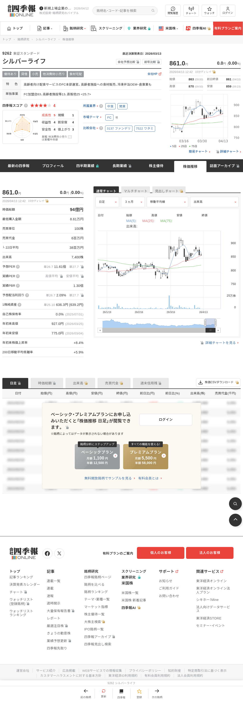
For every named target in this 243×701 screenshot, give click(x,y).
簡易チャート (198, 151)
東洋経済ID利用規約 (123, 674)
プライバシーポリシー (146, 669)
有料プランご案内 (227, 28)
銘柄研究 (75, 28)
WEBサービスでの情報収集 (101, 669)
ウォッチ (209, 11)
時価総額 (45, 383)
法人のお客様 (212, 553)
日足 (102, 206)
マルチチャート (151, 191)
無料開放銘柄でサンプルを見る (108, 475)
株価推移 (190, 166)
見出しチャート (192, 191)
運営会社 (19, 669)
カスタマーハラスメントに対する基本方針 (69, 674)
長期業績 (119, 166)
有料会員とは (148, 475)
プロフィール (53, 166)
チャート (191, 10)
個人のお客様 (164, 553)
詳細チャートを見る (218, 347)
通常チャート (111, 191)
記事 (44, 28)
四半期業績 (85, 166)
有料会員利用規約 (159, 674)
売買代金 (112, 383)
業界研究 (138, 28)
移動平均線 (157, 206)
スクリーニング (106, 28)
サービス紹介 (43, 669)
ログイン (228, 10)
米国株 (168, 28)
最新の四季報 (19, 166)
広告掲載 (66, 669)
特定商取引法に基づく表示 (210, 669)
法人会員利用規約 (192, 674)
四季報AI (198, 28)
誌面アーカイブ (222, 166)
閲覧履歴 (173, 11)
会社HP (153, 74)
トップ (15, 28)
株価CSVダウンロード (218, 382)
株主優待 (156, 166)
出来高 (198, 206)
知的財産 (176, 669)
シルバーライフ (46, 39)
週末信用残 (149, 383)
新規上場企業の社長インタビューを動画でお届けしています (58, 8)
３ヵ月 (129, 206)
